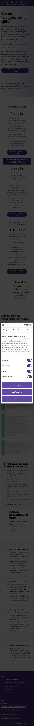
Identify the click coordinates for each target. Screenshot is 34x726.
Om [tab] (28, 330)
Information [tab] (17, 330)
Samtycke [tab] (6, 330)
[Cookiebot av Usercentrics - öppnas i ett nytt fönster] (24, 325)
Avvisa (17, 399)
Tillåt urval (17, 392)
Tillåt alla (17, 385)
